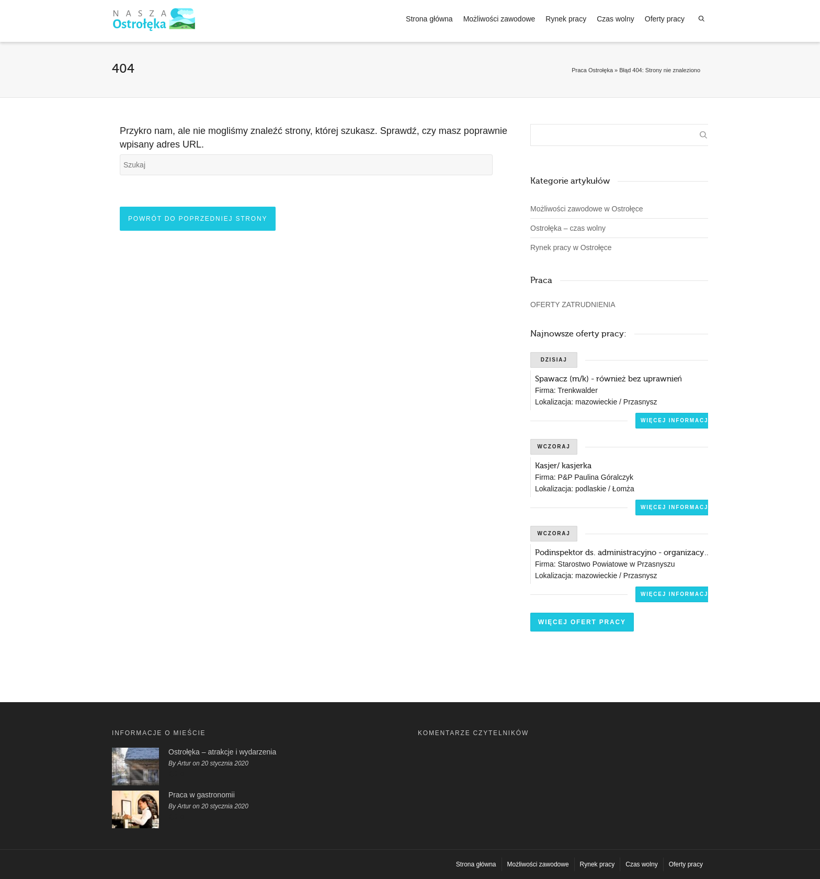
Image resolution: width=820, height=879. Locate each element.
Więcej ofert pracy (582, 622)
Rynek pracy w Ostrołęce (571, 247)
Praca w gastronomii (201, 795)
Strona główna (429, 19)
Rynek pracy (565, 19)
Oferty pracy (665, 19)
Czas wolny (615, 19)
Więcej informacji (676, 420)
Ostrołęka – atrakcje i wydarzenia (222, 752)
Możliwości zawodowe (499, 19)
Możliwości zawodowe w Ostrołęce (586, 209)
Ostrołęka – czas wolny (568, 228)
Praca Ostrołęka (592, 70)
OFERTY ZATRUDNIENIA (573, 304)
